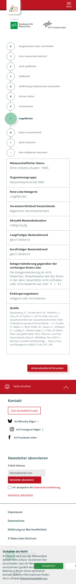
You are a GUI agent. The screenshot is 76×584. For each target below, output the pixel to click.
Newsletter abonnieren (22, 480)
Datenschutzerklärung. (47, 487)
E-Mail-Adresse (16, 465)
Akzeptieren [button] (48, 565)
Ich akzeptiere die (36, 487)
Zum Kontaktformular (24, 410)
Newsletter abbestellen (20, 495)
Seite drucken (17, 386)
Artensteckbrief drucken (47, 368)
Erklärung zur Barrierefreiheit (27, 529)
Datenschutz (16, 521)
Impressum (15, 512)
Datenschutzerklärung (33, 578)
